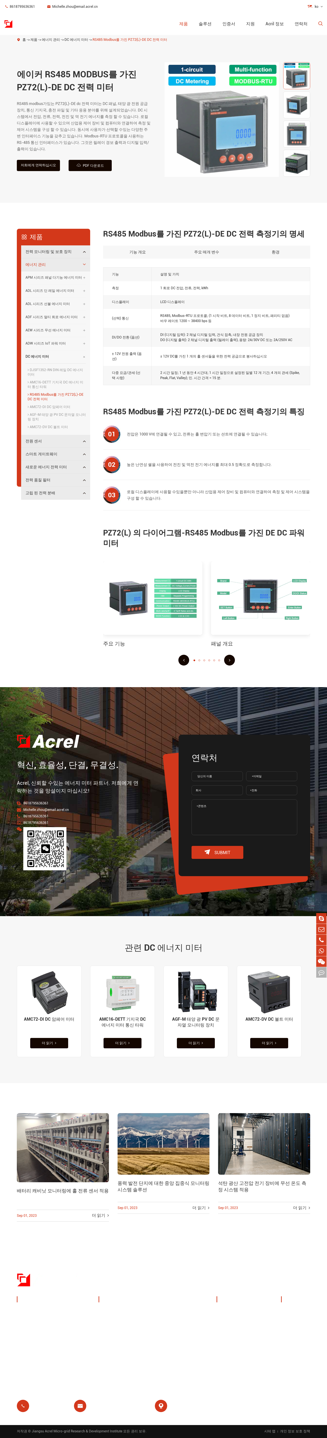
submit (217, 852)
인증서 (228, 23)
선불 (107, 1353)
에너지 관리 (51, 40)
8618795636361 (19, 6)
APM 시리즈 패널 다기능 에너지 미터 (53, 277)
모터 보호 (157, 1332)
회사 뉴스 (230, 1332)
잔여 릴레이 (114, 1342)
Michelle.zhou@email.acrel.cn (72, 6)
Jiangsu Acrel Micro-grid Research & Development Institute (77, 1431)
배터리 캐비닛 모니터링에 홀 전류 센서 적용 (63, 1191)
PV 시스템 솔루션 (118, 1322)
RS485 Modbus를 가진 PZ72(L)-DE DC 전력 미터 (130, 40)
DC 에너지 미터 (76, 40)
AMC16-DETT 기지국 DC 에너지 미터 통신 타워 (55, 384)
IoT (151, 1322)
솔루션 (205, 23)
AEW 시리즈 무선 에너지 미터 (48, 330)
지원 (250, 23)
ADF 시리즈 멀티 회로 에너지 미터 (51, 317)
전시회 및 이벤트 (236, 1322)
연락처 (301, 23)
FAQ (289, 1332)
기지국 (109, 1332)
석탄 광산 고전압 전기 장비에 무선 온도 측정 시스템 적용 (262, 1187)
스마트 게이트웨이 (41, 454)
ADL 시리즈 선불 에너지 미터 (47, 304)
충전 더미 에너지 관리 (122, 1311)
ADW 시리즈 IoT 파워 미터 (45, 343)
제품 (183, 23)
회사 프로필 (232, 1311)
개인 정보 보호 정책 (295, 1431)
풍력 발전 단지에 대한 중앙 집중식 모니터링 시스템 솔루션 (163, 1187)
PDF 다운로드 (90, 165)
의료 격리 (157, 1342)
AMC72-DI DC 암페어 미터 (49, 407)
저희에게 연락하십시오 (38, 165)
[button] (183, 660)
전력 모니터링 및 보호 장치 (48, 251)
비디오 (292, 1322)
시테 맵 (269, 1431)
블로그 (292, 1342)
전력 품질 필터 (37, 480)
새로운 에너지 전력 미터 (46, 467)
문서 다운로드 (298, 1311)
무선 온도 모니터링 (165, 1311)
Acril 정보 (275, 23)
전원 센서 (33, 441)
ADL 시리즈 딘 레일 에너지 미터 (49, 291)
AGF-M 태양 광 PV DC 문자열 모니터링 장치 (57, 417)
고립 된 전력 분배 (40, 493)
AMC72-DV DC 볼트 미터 (48, 427)
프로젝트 (229, 1342)
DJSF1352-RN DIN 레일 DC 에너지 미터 (55, 372)
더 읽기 (49, 1043)
